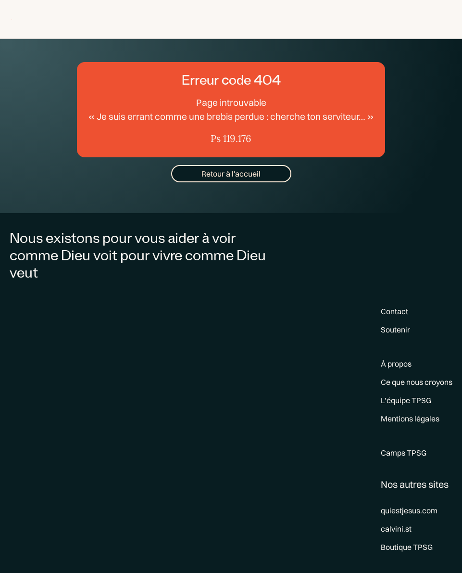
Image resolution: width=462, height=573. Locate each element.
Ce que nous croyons (416, 382)
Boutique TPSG (407, 547)
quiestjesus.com (409, 510)
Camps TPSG (403, 453)
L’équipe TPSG (406, 400)
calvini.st (396, 529)
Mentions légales (410, 418)
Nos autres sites (415, 484)
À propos (396, 364)
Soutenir (395, 329)
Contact (394, 311)
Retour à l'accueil (231, 173)
